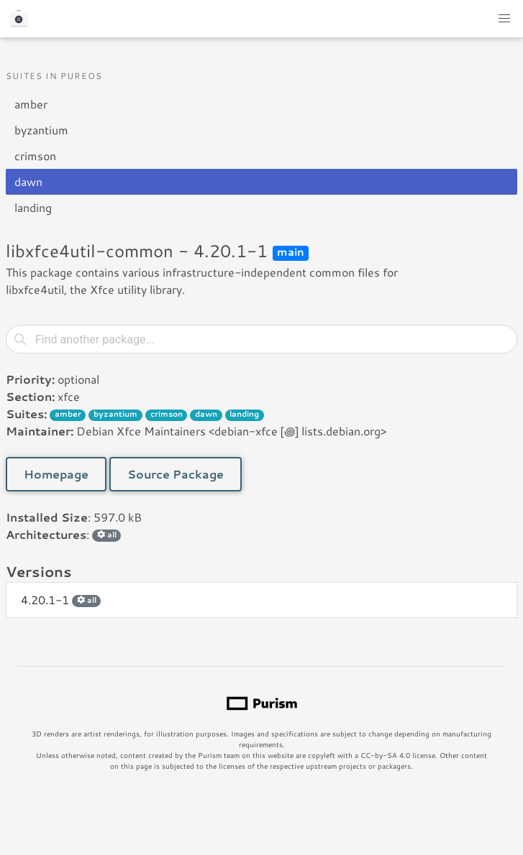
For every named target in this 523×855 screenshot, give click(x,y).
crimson (35, 155)
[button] (504, 18)
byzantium (41, 129)
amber (30, 104)
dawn (28, 181)
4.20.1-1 (61, 599)
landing (33, 207)
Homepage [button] (56, 474)
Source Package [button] (175, 474)
